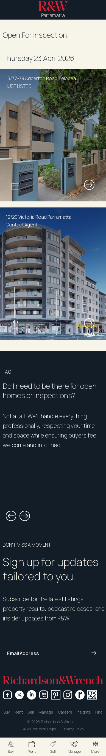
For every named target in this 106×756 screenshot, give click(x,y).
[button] (10, 747)
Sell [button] (31, 712)
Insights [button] (84, 712)
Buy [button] (7, 712)
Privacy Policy (73, 729)
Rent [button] (19, 712)
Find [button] (98, 712)
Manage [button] (45, 712)
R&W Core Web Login (39, 729)
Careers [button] (65, 712)
